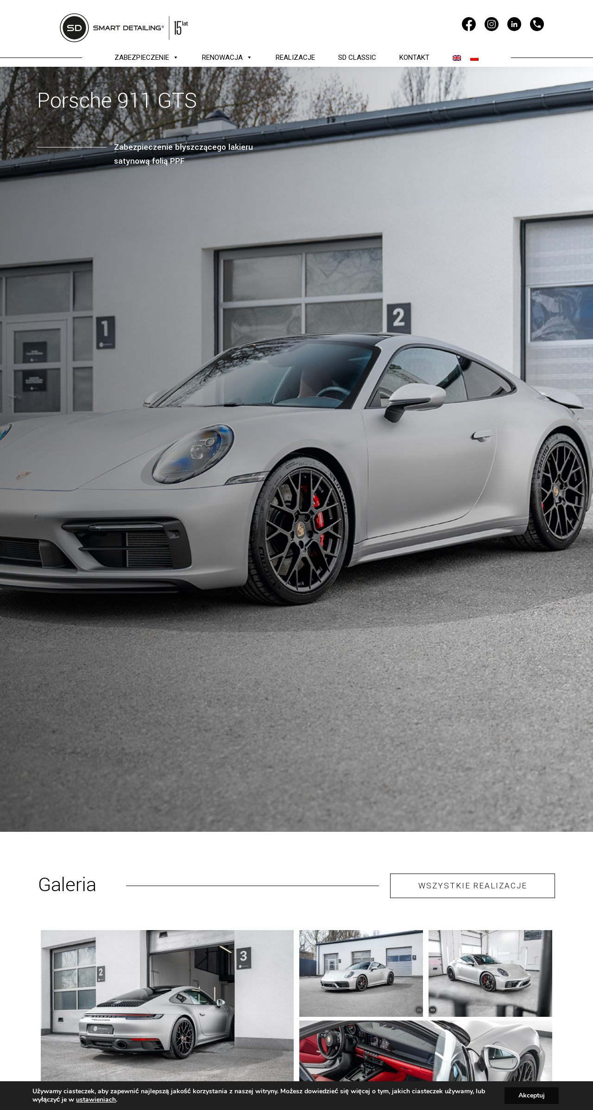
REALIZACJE (295, 57)
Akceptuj (531, 1095)
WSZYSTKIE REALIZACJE (472, 885)
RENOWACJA (227, 57)
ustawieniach (96, 1100)
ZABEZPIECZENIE (146, 57)
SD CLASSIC (357, 57)
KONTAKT (414, 57)
